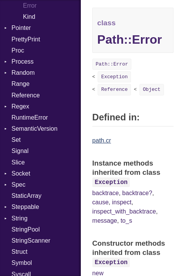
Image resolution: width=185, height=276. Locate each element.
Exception (114, 77)
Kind (29, 16)
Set (16, 139)
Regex (20, 106)
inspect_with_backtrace (124, 211)
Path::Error (112, 64)
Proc (17, 50)
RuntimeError (29, 117)
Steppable (25, 207)
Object (151, 89)
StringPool (25, 229)
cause (100, 202)
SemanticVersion (34, 128)
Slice (18, 162)
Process (22, 61)
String (19, 218)
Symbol (21, 263)
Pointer (21, 28)
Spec (18, 184)
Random (22, 72)
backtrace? (137, 193)
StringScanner (30, 240)
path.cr (101, 140)
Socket (20, 173)
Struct (19, 251)
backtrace (105, 193)
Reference (25, 95)
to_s (126, 220)
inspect (121, 202)
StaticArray (26, 195)
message (104, 220)
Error (30, 5)
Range (20, 83)
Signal (19, 151)
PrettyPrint (25, 39)
